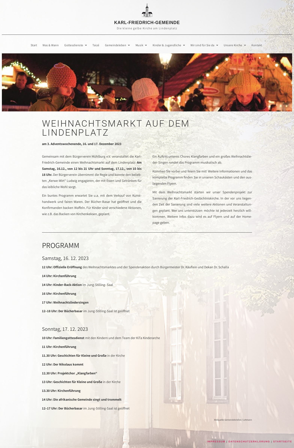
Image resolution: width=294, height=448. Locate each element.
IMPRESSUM (216, 441)
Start (33, 45)
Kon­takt (257, 45)
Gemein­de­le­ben (117, 45)
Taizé (96, 45)
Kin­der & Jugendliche (169, 45)
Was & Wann (50, 45)
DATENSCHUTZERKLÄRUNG (249, 441)
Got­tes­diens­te (75, 45)
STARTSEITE (282, 441)
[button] (76, 45)
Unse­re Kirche (235, 45)
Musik (141, 45)
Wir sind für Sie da (205, 45)
